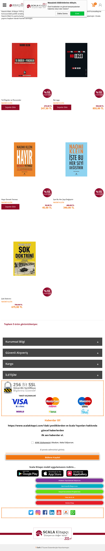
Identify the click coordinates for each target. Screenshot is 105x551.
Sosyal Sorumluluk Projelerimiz (69, 492)
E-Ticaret (44, 547)
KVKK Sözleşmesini (43, 442)
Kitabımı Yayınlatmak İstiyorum (70, 480)
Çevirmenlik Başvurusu (69, 486)
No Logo (56, 100)
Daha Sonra (62, 13)
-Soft (38, 547)
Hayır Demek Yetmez (9, 199)
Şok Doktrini (6, 299)
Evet (77, 13)
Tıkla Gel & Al (69, 497)
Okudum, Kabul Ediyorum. (52, 442)
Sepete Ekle (10, 107)
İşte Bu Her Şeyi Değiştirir (63, 199)
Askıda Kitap (69, 503)
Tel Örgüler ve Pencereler (11, 100)
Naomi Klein (6, 103)
